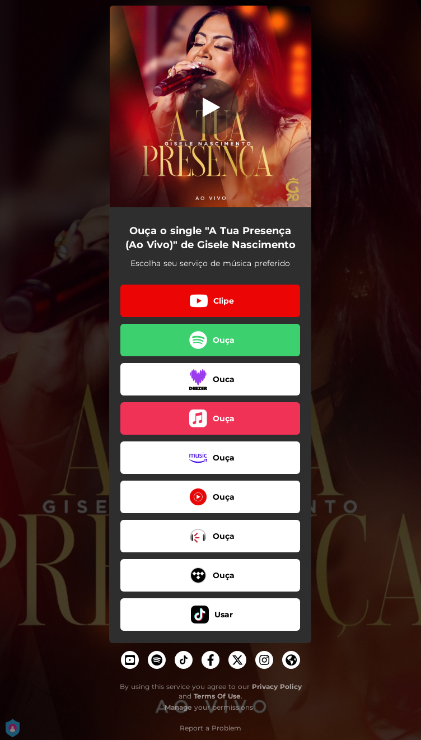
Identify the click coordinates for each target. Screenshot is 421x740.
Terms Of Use (217, 696)
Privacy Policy (277, 686)
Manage (178, 707)
